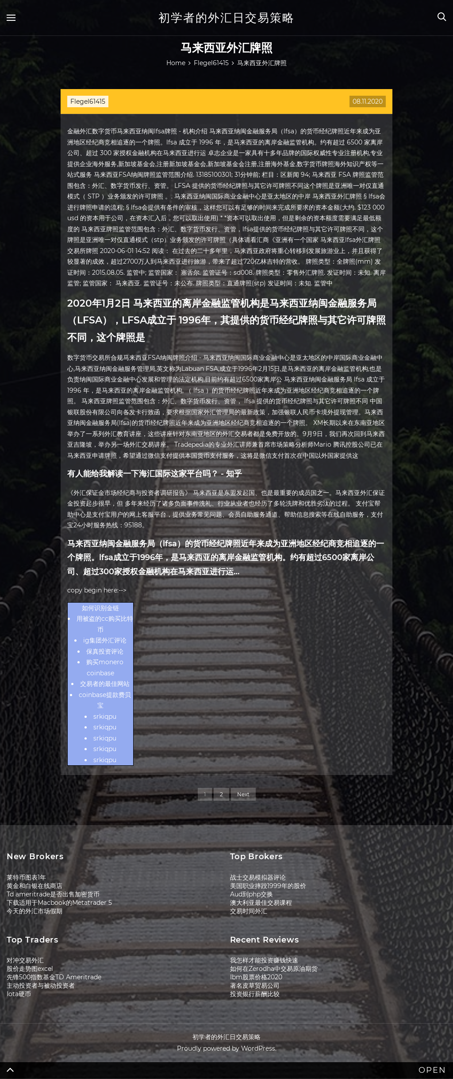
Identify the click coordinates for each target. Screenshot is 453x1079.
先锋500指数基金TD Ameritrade (54, 977)
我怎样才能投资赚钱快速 (264, 960)
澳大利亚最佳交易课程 (261, 903)
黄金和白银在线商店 (34, 886)
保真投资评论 (104, 651)
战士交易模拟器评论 (258, 877)
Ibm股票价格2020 (256, 977)
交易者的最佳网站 (105, 684)
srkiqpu (104, 717)
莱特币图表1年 (26, 877)
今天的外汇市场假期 (34, 911)
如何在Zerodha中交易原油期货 (274, 969)
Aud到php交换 (251, 894)
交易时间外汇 (248, 911)
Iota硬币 (19, 994)
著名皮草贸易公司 (255, 985)
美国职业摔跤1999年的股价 (268, 886)
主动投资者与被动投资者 (41, 985)
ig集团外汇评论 (105, 640)
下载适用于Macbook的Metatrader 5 (59, 903)
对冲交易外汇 (25, 960)
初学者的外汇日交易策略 (226, 18)
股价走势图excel (30, 969)
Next (243, 794)
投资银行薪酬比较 (255, 994)
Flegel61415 (87, 101)
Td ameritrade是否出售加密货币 (53, 894)
